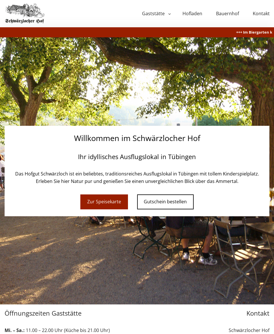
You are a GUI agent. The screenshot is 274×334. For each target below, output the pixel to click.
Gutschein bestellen (165, 201)
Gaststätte (153, 13)
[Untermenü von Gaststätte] (169, 13)
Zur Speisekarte (104, 201)
